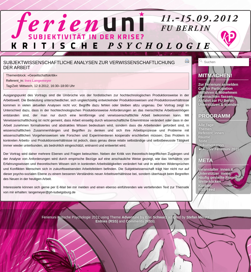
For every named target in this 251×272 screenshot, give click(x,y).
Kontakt (204, 186)
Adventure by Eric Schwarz (144, 217)
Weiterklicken (209, 181)
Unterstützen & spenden (218, 105)
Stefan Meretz (197, 217)
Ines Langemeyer (38, 80)
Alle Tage (206, 125)
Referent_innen (211, 133)
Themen (205, 129)
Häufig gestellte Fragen (217, 177)
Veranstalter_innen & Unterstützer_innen (215, 171)
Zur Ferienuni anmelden (218, 84)
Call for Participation (215, 88)
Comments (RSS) (140, 221)
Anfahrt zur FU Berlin (216, 101)
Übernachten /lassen (215, 97)
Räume (204, 137)
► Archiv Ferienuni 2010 (218, 149)
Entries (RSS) (107, 221)
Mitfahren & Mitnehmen (217, 92)
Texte (202, 141)
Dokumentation (211, 145)
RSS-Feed (206, 190)
